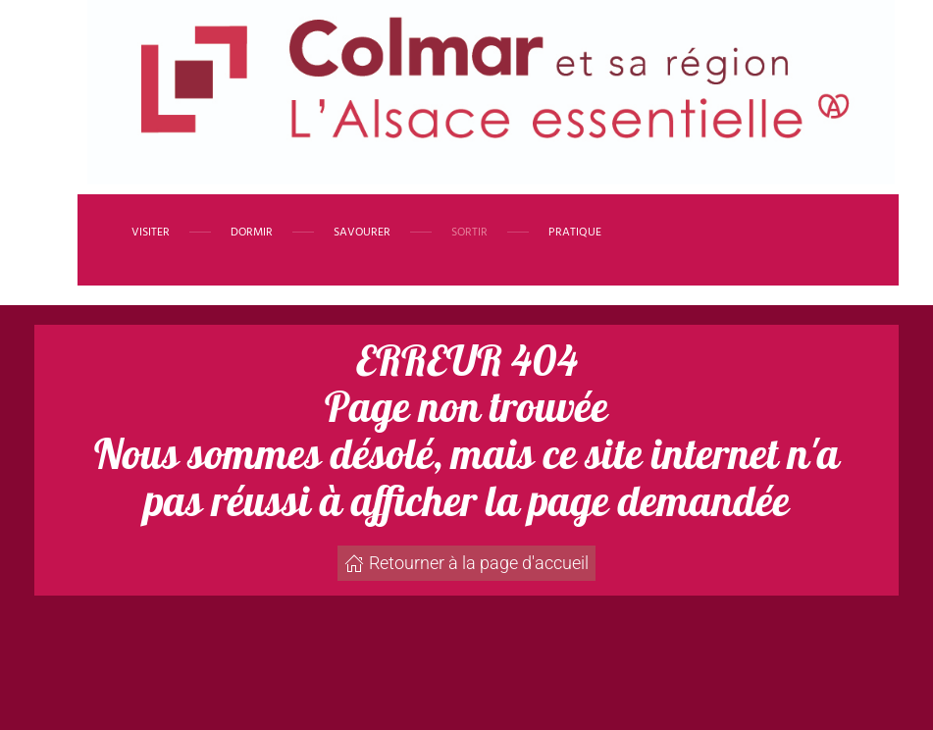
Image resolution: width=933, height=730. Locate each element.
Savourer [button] (362, 232)
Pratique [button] (574, 232)
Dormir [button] (252, 232)
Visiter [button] (150, 232)
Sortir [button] (469, 232)
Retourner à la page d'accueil (466, 562)
